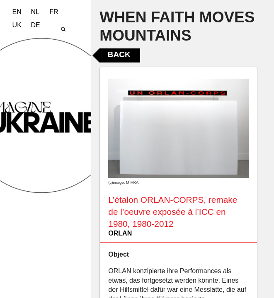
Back (119, 54)
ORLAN (120, 233)
